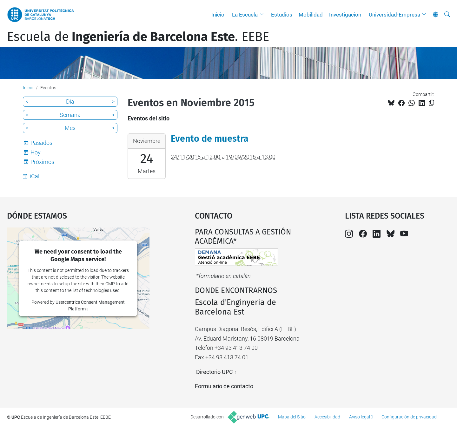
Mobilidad (311, 14)
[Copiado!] (431, 103)
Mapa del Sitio (292, 416)
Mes (70, 128)
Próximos (42, 162)
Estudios (281, 14)
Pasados (41, 142)
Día (70, 101)
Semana (70, 115)
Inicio (217, 14)
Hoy (35, 152)
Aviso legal (359, 416)
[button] (263, 14)
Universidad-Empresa (394, 14)
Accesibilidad (327, 416)
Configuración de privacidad (409, 416)
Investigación (345, 14)
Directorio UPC (214, 372)
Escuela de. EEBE (138, 36)
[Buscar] (447, 14)
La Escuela (245, 14)
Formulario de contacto (224, 386)
